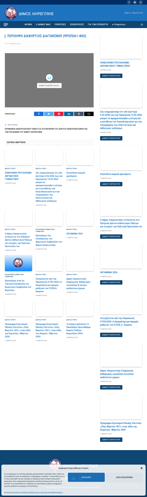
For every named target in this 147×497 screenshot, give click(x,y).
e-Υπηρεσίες (119, 24)
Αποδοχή (86, 477)
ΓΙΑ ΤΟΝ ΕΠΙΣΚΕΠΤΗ (98, 24)
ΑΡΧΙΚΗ (28, 24)
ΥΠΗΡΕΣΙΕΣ (60, 24)
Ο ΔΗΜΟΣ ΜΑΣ (43, 24)
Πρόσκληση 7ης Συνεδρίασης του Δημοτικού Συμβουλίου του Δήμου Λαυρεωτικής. (49, 240)
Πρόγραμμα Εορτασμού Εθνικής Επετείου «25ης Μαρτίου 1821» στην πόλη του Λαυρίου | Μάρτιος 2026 (48, 330)
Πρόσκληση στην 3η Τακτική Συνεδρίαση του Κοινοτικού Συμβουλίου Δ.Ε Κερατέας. (18, 285)
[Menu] (6, 24)
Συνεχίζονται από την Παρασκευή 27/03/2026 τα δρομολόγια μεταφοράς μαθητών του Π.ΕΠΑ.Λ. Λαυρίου (49, 285)
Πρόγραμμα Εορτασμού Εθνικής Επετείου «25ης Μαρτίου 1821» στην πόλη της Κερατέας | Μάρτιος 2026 (17, 330)
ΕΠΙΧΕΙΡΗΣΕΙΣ (77, 24)
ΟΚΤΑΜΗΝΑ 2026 (74, 233)
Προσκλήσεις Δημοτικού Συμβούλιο (45, 230)
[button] (141, 468)
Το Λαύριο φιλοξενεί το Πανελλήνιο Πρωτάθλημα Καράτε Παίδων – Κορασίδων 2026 (78, 329)
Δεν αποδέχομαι (124, 477)
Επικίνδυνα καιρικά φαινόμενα (75, 174)
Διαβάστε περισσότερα (111, 76)
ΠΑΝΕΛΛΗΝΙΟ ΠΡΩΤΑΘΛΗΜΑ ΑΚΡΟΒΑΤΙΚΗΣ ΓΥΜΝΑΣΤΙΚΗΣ (18, 175)
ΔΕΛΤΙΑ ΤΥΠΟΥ (10, 168)
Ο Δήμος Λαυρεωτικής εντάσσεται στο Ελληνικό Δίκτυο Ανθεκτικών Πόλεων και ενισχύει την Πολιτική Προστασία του (18, 239)
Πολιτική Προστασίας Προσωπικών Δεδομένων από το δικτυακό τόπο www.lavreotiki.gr (33, 492)
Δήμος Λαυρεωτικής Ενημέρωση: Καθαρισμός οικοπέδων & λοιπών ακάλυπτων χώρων (78, 283)
